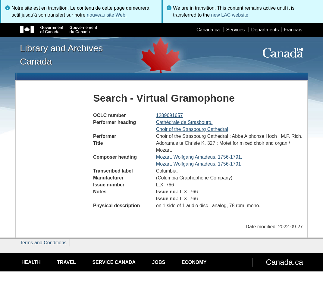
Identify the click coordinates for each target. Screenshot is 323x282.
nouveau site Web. (107, 14)
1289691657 (169, 115)
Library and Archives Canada (61, 54)
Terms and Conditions (43, 242)
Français (293, 29)
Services (235, 29)
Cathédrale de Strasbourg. (184, 122)
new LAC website (229, 14)
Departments (265, 29)
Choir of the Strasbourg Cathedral (192, 129)
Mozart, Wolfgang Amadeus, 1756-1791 (198, 163)
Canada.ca (208, 29)
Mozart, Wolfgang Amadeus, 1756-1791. (199, 157)
